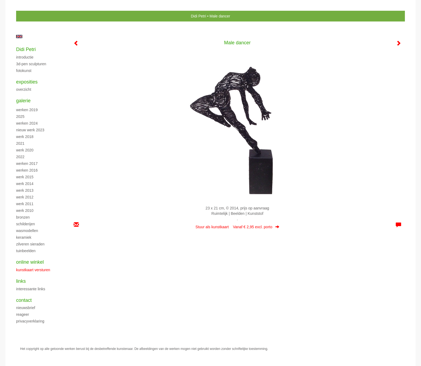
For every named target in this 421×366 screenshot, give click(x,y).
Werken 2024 (27, 123)
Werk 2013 (25, 190)
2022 (20, 157)
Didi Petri (198, 16)
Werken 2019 (27, 110)
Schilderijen (25, 224)
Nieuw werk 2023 (30, 130)
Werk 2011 (25, 204)
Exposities (27, 82)
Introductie (25, 57)
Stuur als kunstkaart (237, 227)
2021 (20, 143)
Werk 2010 (25, 210)
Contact (24, 300)
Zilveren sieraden (30, 244)
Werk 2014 (25, 184)
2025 (20, 116)
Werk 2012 (25, 197)
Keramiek (23, 237)
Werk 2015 (25, 177)
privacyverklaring (30, 321)
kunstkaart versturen (33, 270)
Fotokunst (23, 70)
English (19, 36)
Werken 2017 (27, 163)
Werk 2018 (25, 137)
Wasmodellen (27, 231)
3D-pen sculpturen (31, 64)
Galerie (23, 100)
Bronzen (23, 217)
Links (21, 281)
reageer (22, 314)
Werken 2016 (27, 170)
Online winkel (30, 262)
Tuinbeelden (25, 251)
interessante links (30, 289)
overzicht (23, 89)
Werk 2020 (25, 150)
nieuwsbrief (25, 308)
